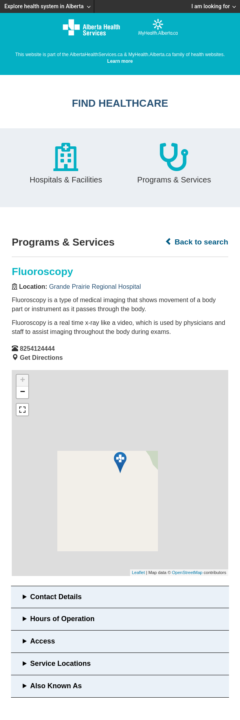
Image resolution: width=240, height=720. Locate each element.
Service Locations (60, 663)
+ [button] (22, 380)
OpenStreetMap (187, 572)
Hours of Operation (62, 619)
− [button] (22, 392)
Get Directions (41, 357)
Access (42, 641)
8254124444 (37, 348)
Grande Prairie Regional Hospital (95, 286)
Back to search (196, 241)
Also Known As (56, 686)
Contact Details (56, 597)
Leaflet (138, 572)
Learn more (120, 61)
